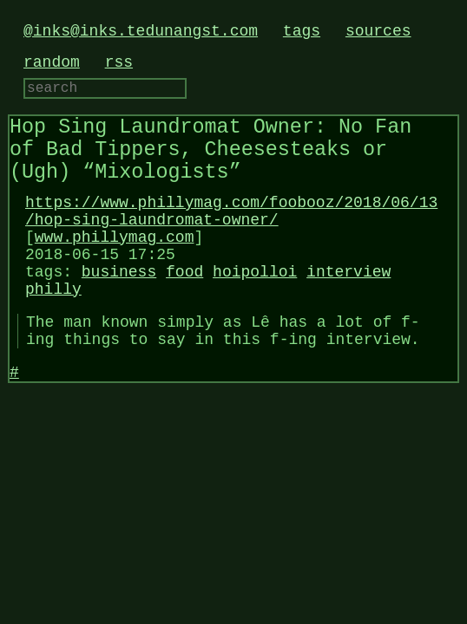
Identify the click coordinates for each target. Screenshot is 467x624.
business (119, 306)
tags (301, 31)
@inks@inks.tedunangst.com (140, 31)
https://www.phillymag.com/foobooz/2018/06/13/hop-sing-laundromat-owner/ (231, 234)
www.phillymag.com (114, 265)
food (184, 306)
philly (53, 327)
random (51, 62)
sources (378, 31)
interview (348, 306)
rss (119, 62)
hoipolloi (255, 306)
